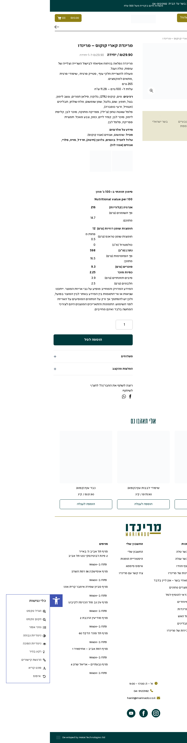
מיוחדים (132, 602)
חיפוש (7, 27)
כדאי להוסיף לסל (127, 595)
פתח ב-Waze (48, 564)
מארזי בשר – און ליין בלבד (121, 580)
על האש (133, 616)
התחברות (172, 3)
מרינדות (133, 609)
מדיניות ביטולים (162, 595)
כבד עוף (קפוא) (36, 488)
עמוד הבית (176, 38)
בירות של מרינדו (127, 630)
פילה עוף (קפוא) (151, 488)
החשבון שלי (85, 551)
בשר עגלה (131, 559)
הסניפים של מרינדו (161, 559)
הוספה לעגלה (151, 504)
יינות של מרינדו (128, 573)
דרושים (168, 566)
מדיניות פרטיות (163, 587)
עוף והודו (132, 566)
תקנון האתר (166, 580)
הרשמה (158, 3)
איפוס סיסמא (84, 566)
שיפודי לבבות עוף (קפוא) (94, 488)
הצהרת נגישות (164, 573)
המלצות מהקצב (72, 368)
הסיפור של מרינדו (162, 551)
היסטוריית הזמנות (82, 559)
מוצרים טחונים (128, 587)
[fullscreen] (101, 91)
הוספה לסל (43, 339)
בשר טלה (132, 551)
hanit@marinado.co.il (94, 698)
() (18, 18)
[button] (6, 600)
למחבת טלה (158, 38)
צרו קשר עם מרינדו (81, 573)
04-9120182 (94, 691)
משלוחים (77, 356)
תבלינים (132, 623)
